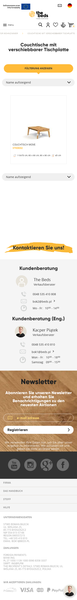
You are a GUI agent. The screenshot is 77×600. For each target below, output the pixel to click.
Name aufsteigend (18, 82)
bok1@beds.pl (20, 541)
